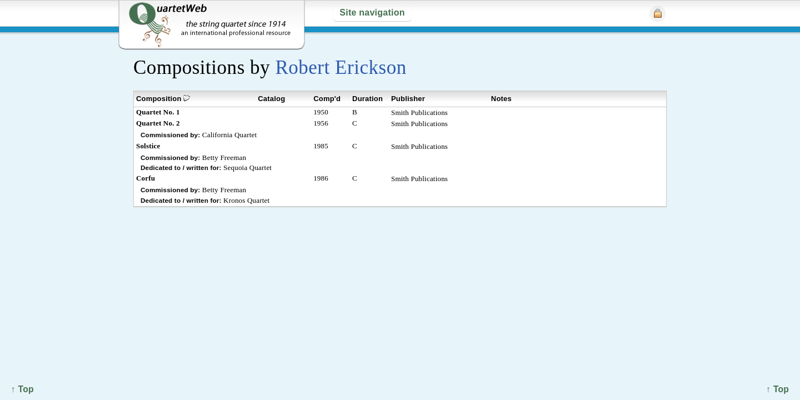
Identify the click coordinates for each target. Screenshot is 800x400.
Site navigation (371, 12)
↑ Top (777, 389)
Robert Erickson (340, 67)
